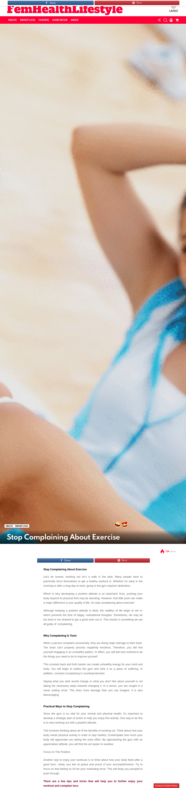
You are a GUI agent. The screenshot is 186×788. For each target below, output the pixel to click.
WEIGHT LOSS (27, 19)
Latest (173, 8)
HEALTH (12, 19)
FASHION (44, 19)
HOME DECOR (59, 19)
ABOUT (74, 19)
